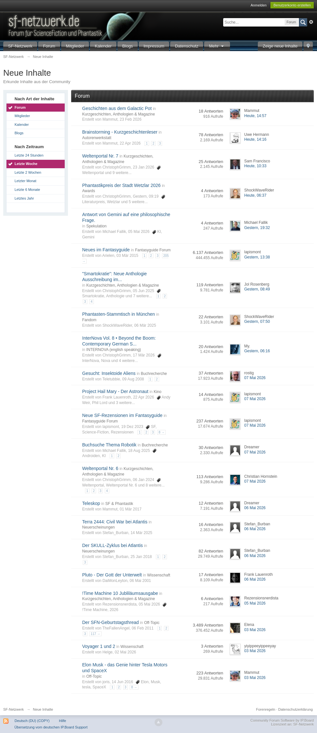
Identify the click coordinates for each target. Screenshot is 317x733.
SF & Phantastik (119, 503)
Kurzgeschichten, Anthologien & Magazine (118, 114)
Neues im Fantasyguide (106, 249)
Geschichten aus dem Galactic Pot (117, 108)
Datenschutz (186, 46)
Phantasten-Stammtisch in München (118, 314)
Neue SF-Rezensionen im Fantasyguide (122, 415)
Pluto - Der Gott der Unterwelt (112, 574)
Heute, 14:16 (255, 139)
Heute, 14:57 (255, 116)
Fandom (89, 320)
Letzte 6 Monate (27, 189)
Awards (88, 191)
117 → (95, 634)
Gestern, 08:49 (257, 289)
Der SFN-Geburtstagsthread (110, 622)
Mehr (217, 46)
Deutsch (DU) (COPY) (32, 721)
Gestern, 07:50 (257, 321)
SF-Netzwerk (20, 46)
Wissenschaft (158, 575)
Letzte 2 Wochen (28, 172)
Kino (157, 391)
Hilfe (62, 721)
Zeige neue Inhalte (280, 46)
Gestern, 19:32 (257, 227)
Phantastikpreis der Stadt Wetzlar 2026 (121, 185)
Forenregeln (265, 709)
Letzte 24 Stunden (29, 155)
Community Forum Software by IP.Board (282, 720)
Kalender (103, 46)
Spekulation (96, 226)
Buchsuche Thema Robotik (109, 444)
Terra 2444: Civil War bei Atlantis (115, 521)
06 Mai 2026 (255, 508)
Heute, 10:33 (255, 166)
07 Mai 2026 (255, 378)
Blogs (127, 46)
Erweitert (311, 22)
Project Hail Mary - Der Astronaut (115, 391)
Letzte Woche (26, 164)
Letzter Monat (25, 181)
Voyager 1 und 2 (98, 646)
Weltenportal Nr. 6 (100, 468)
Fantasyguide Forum (152, 250)
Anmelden (259, 5)
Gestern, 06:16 (257, 351)
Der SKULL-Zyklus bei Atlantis (112, 545)
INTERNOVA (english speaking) (113, 349)
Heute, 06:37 (255, 195)
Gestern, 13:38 (257, 257)
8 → (161, 432)
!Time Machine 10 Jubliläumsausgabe (120, 593)
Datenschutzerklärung (295, 709)
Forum (49, 46)
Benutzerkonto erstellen (292, 5)
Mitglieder (75, 46)
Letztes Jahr (24, 198)
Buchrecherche (154, 373)
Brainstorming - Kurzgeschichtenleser (120, 132)
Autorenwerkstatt (96, 138)
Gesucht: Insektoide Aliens (109, 373)
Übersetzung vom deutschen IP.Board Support (50, 727)
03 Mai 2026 (255, 630)
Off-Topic (151, 622)
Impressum (154, 46)
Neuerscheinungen (98, 527)
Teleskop (91, 503)
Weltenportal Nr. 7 (100, 156)
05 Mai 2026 (255, 603)
